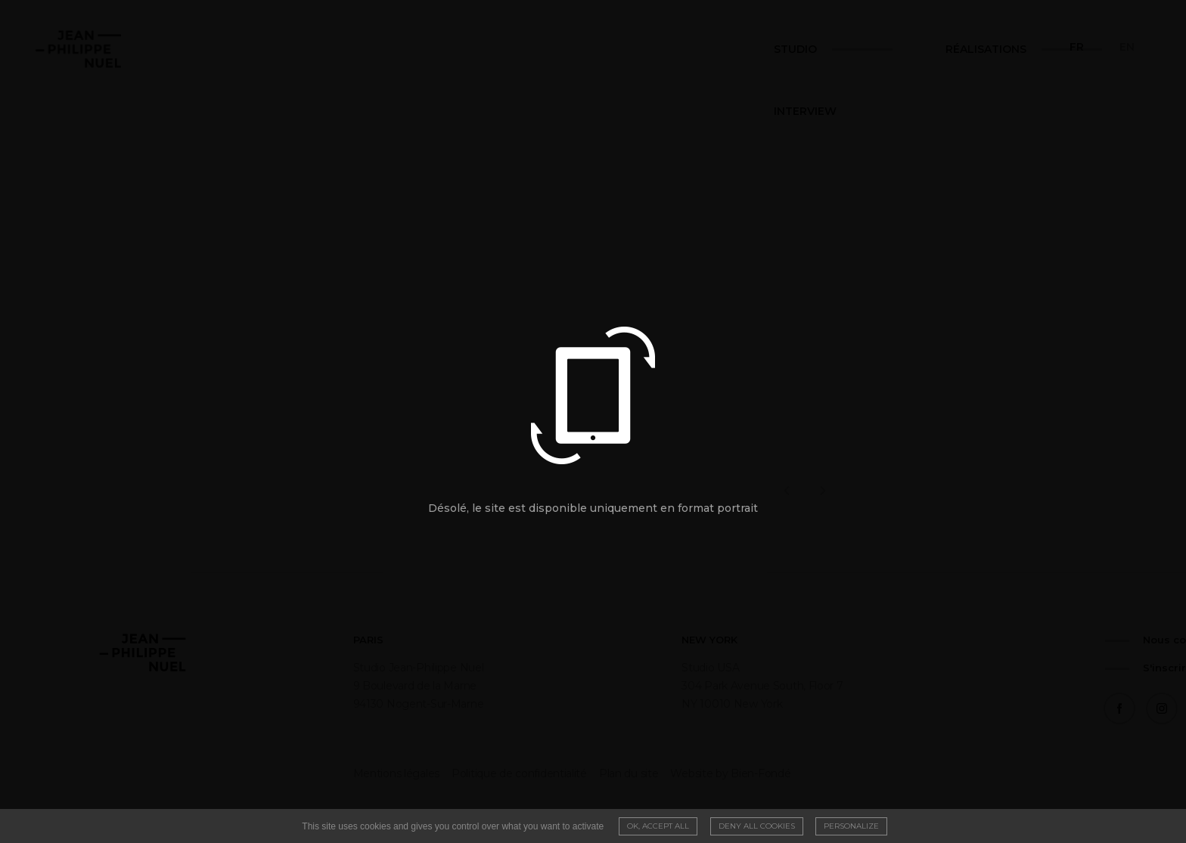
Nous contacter (883, 640)
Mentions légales (308, 773)
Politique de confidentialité (430, 773)
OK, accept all (658, 826)
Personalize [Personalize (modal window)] (851, 826)
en (1127, 47)
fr (1077, 47)
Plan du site (540, 773)
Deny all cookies (757, 826)
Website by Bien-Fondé (642, 773)
